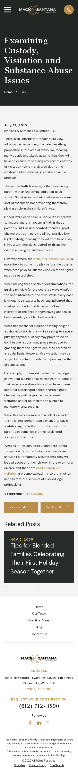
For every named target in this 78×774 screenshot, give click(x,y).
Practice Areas (39, 620)
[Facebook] (30, 722)
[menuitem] (19, 765)
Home (39, 607)
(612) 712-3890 (39, 706)
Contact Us (39, 634)
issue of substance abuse (51, 259)
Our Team (39, 614)
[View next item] (39, 587)
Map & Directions (39, 689)
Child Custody (33, 494)
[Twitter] (48, 722)
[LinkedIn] (39, 722)
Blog (39, 627)
